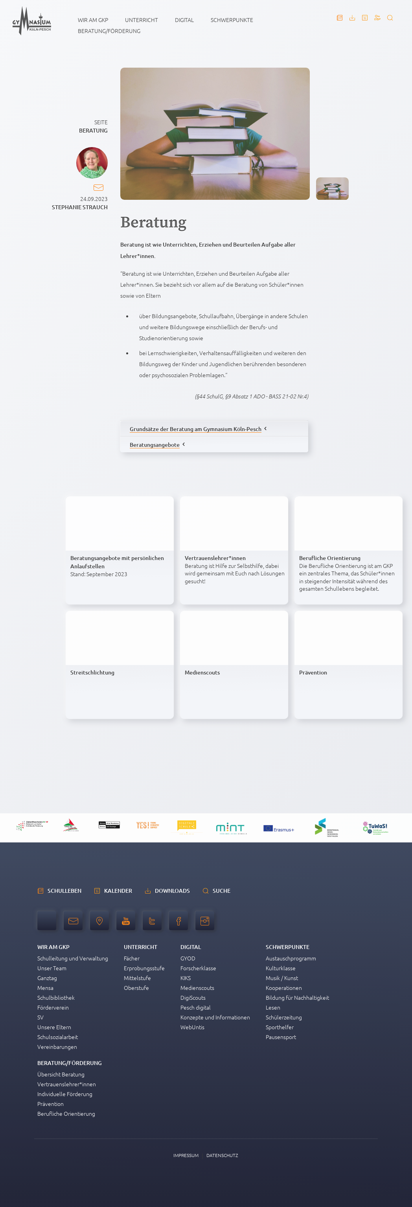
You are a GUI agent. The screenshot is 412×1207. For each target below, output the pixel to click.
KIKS (185, 978)
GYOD (187, 958)
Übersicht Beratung (61, 1074)
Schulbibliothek (56, 997)
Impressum (186, 1155)
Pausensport (281, 1037)
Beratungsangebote (155, 444)
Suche (221, 890)
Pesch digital (195, 1007)
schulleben (64, 890)
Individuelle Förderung (64, 1094)
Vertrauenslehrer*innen (66, 1084)
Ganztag (47, 978)
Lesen (273, 1007)
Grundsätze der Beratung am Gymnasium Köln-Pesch (195, 429)
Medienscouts (197, 987)
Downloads (172, 890)
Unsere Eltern (54, 1027)
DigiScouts (193, 997)
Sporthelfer (280, 1027)
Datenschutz (222, 1155)
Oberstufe (136, 987)
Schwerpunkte (232, 20)
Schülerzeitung (284, 1017)
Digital (184, 20)
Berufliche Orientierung (66, 1113)
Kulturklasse (281, 968)
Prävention (50, 1103)
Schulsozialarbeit (57, 1037)
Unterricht (141, 20)
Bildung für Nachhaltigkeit (297, 997)
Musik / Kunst (282, 978)
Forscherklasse (198, 968)
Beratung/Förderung (109, 31)
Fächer (132, 958)
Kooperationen (284, 987)
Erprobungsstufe (144, 968)
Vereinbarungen (57, 1046)
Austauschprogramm (291, 958)
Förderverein (53, 1007)
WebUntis (192, 1027)
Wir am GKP (93, 20)
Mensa (45, 987)
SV (40, 1017)
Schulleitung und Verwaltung (72, 958)
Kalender (118, 890)
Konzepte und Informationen (215, 1017)
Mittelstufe (137, 978)
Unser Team (51, 968)
